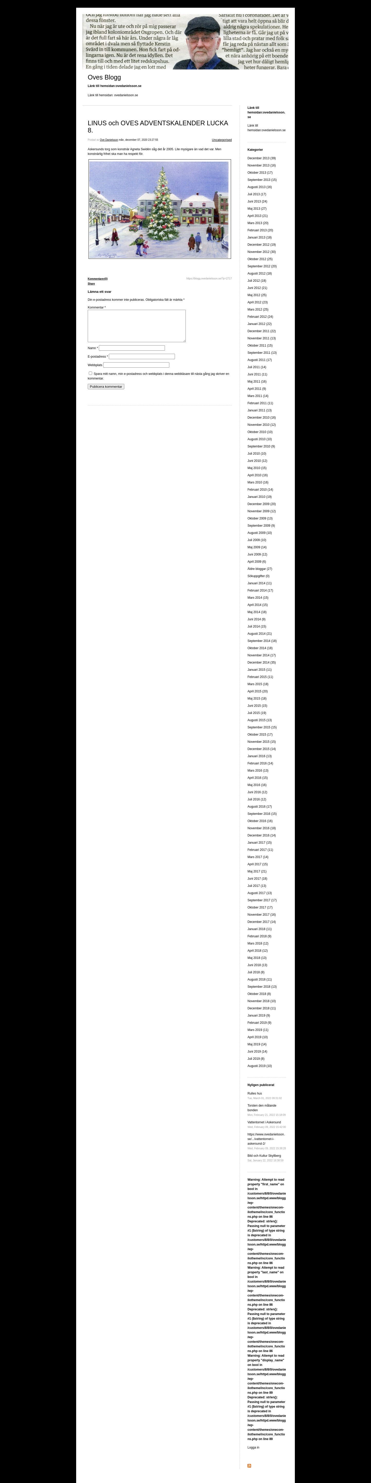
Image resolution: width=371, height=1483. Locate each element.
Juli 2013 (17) (257, 194)
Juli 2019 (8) (256, 1059)
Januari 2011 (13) (260, 410)
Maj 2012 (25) (257, 295)
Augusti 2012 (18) (260, 273)
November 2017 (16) (262, 914)
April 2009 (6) (257, 561)
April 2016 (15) (258, 778)
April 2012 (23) (258, 302)
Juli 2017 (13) (257, 886)
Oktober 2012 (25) (260, 259)
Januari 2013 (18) (260, 237)
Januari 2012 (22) (260, 324)
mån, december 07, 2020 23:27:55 (138, 139)
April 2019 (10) (258, 1037)
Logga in (253, 1447)
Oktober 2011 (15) (260, 345)
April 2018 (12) (258, 950)
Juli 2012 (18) (257, 281)
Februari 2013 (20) (260, 230)
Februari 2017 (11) (260, 850)
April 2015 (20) (258, 691)
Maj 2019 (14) (257, 1044)
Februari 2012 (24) (260, 317)
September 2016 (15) (262, 814)
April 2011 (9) (257, 389)
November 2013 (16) (262, 165)
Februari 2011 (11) (260, 403)
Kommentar (97, 307)
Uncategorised (222, 140)
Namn (93, 354)
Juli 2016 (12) (257, 799)
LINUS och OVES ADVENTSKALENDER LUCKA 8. (158, 126)
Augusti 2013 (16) (260, 187)
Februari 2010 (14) (260, 489)
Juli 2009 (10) (257, 540)
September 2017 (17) (262, 900)
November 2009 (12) (262, 511)
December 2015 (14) (262, 749)
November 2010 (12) (262, 425)
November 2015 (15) (262, 742)
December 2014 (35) (262, 662)
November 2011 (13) (262, 338)
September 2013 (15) (262, 180)
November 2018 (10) (262, 1001)
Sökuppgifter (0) (258, 576)
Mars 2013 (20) (258, 223)
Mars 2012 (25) (258, 309)
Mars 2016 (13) (258, 770)
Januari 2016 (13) (260, 756)
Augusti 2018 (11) (260, 979)
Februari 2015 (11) (260, 677)
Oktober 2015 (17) (260, 734)
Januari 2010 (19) (260, 497)
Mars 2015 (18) (258, 684)
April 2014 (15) (258, 605)
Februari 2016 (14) (260, 763)
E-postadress (98, 363)
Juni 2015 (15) (257, 706)
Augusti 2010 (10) (260, 439)
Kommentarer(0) (98, 278)
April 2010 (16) (258, 475)
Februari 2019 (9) (259, 1023)
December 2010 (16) (262, 417)
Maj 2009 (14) (257, 547)
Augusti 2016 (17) (260, 806)
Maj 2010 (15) (257, 468)
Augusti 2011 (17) (260, 360)
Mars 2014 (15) (258, 597)
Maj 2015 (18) (257, 698)
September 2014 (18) (262, 641)
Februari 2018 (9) (259, 936)
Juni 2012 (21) (257, 288)
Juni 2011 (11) (257, 374)
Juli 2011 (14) (257, 367)
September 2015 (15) (262, 727)
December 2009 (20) (262, 504)
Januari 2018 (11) (260, 929)
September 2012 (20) (262, 266)
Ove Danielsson (109, 139)
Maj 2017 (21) (257, 871)
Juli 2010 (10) (257, 453)
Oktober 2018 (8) (259, 994)
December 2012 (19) (262, 244)
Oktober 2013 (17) (260, 172)
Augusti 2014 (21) (260, 633)
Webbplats (95, 371)
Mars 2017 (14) (258, 857)
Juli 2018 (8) (256, 972)
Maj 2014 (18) (257, 612)
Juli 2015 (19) (257, 713)
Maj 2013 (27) (257, 208)
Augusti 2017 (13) (260, 893)
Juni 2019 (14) (257, 1051)
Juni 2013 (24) (257, 201)
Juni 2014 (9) (257, 619)
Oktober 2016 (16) (260, 821)
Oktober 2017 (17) (260, 907)
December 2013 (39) (262, 158)
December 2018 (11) (262, 1008)
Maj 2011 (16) (257, 381)
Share (91, 283)
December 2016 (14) (262, 835)
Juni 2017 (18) (257, 878)
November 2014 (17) (262, 655)
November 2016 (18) (262, 828)
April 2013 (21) (258, 216)
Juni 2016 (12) (257, 792)
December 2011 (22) (262, 331)
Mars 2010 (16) (258, 482)
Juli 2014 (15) (257, 626)
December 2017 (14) (262, 922)
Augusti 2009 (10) (260, 533)
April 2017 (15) (258, 864)
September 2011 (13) (262, 353)
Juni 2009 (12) (257, 554)
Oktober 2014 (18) (260, 648)
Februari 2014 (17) (260, 590)
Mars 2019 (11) (258, 1030)
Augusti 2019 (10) (260, 1066)
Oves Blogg (104, 77)
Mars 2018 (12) (258, 943)
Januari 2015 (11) (260, 670)
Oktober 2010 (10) (260, 432)
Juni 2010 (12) (257, 461)
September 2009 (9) (261, 525)
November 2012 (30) (262, 252)
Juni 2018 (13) (257, 965)
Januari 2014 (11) (260, 583)
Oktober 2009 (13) (260, 518)
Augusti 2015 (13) (260, 720)
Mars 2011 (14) (258, 396)
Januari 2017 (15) (260, 842)
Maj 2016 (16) (257, 785)
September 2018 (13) (262, 986)
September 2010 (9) (261, 446)
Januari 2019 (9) (259, 1015)
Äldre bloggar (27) (260, 569)
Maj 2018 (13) (257, 958)
